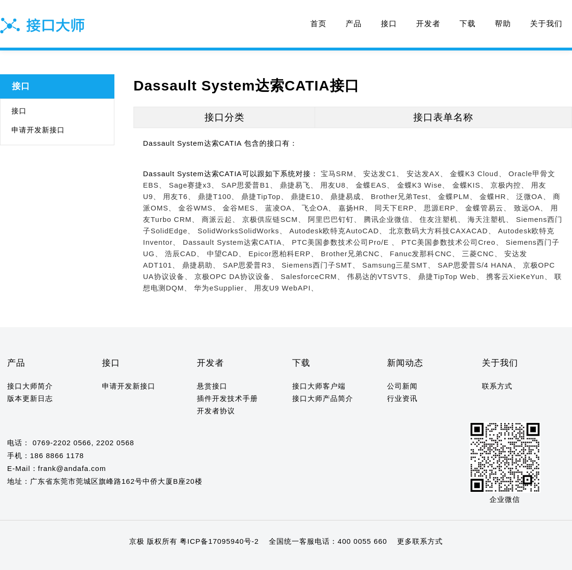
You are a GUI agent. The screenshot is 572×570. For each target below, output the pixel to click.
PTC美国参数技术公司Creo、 (452, 242)
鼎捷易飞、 (299, 185)
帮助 (503, 24)
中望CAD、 (226, 254)
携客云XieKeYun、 (519, 276)
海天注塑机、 (490, 219)
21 (159, 559)
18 (131, 559)
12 (76, 559)
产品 (354, 24)
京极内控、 (509, 185)
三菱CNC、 (482, 254)
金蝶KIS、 (470, 185)
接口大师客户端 (319, 386)
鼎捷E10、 (309, 196)
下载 (468, 24)
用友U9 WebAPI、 (286, 288)
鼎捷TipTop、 (264, 196)
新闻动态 (405, 363)
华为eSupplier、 (222, 288)
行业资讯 (402, 398)
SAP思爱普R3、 (251, 265)
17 (122, 559)
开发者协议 (216, 411)
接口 (389, 24)
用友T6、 (179, 196)
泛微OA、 (533, 196)
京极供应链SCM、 (273, 219)
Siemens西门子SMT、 (321, 265)
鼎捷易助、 (201, 265)
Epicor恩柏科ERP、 (283, 254)
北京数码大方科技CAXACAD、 (442, 231)
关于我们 (546, 24)
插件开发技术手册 (227, 398)
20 (150, 559)
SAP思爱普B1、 (249, 185)
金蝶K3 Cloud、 (478, 174)
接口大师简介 (30, 386)
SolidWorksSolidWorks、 (242, 231)
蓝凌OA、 (282, 208)
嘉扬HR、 (355, 208)
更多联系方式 (420, 541)
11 (67, 559)
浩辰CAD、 (184, 254)
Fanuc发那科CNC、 (425, 254)
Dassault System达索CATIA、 (236, 242)
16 (113, 559)
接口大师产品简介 (322, 398)
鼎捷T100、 (218, 196)
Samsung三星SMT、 (398, 265)
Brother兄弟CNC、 (354, 254)
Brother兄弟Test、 (403, 196)
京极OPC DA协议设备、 (236, 276)
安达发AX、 (427, 174)
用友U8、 (336, 185)
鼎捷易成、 (349, 196)
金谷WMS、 (199, 208)
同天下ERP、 (398, 208)
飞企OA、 (319, 208)
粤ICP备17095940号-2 (219, 541)
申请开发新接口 (38, 130)
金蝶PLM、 (457, 196)
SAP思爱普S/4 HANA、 (479, 265)
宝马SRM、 (341, 174)
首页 (318, 24)
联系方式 (497, 386)
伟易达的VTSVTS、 (381, 276)
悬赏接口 (212, 386)
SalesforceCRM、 (313, 276)
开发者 (428, 24)
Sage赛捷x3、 (194, 185)
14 (95, 559)
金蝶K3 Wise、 (423, 185)
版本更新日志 (30, 398)
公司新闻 (402, 386)
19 (140, 559)
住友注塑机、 (442, 219)
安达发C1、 (383, 174)
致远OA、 (531, 208)
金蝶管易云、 (488, 208)
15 (104, 559)
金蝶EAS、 (375, 185)
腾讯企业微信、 (390, 219)
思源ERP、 (443, 208)
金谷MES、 (243, 208)
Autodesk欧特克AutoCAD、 (338, 231)
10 (58, 559)
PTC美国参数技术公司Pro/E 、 (345, 242)
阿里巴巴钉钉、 (334, 219)
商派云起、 (221, 219)
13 (85, 559)
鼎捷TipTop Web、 (450, 276)
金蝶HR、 (497, 196)
